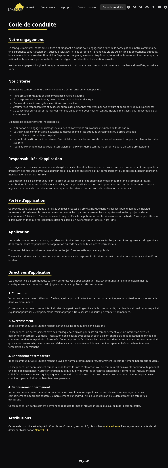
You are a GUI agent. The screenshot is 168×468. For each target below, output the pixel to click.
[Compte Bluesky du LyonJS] (134, 7)
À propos (66, 7)
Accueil (30, 7)
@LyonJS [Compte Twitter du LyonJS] (84, 461)
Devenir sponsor (87, 7)
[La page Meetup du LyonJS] (128, 7)
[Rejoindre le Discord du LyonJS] (147, 7)
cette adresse (112, 426)
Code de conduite (113, 7)
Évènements (48, 7)
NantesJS (40, 430)
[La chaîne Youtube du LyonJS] (159, 7)
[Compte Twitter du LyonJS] (141, 7)
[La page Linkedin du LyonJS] (153, 7)
